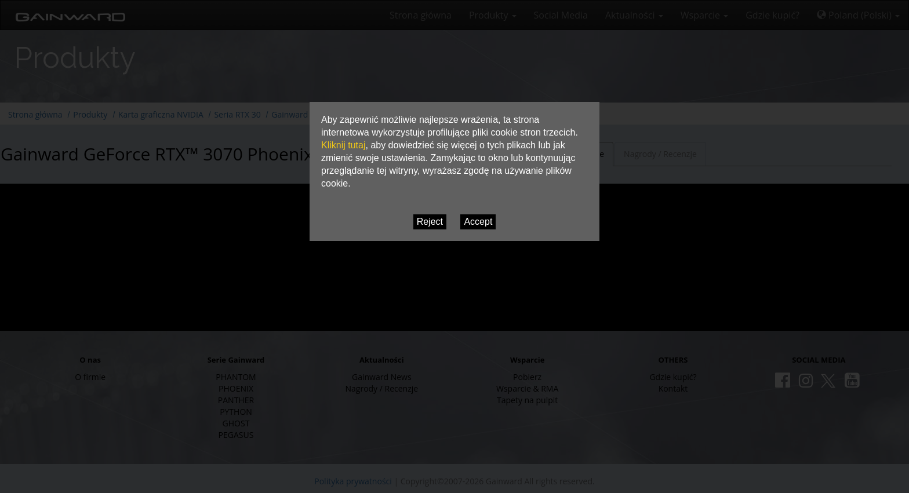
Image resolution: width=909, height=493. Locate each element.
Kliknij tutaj (343, 145)
